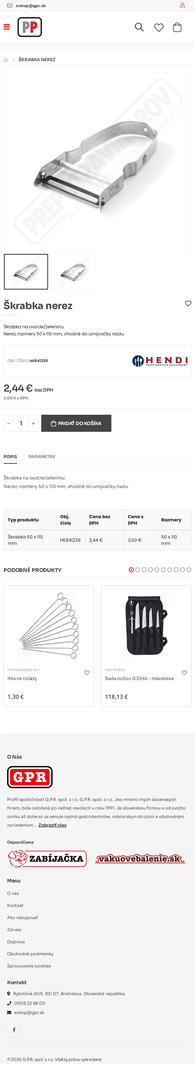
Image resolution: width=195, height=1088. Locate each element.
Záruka (14, 929)
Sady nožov (115, 670)
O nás (13, 893)
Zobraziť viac (52, 825)
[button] (143, 29)
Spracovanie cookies (29, 966)
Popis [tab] (10, 456)
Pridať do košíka (79, 423)
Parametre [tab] (41, 456)
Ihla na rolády (22, 678)
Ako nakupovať (22, 917)
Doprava (16, 941)
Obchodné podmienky (30, 953)
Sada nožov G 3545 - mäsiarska (139, 678)
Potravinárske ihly (23, 670)
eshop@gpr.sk (31, 6)
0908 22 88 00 (30, 1003)
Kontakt (15, 905)
